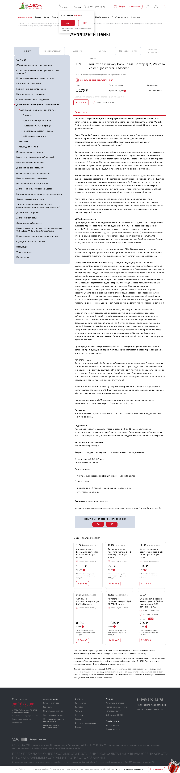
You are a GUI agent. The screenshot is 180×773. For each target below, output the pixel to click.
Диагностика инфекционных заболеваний (37, 105)
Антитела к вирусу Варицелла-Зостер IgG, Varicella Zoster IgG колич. (87, 553)
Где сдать (47, 707)
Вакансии (78, 715)
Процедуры (22, 247)
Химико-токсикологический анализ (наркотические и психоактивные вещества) (38, 206)
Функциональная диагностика (31, 242)
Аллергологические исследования (33, 173)
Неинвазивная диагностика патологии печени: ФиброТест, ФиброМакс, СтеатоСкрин (39, 229)
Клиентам (110, 699)
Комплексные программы (153, 51)
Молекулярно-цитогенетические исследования (40, 194)
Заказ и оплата (112, 725)
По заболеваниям (128, 51)
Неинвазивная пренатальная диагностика (37, 236)
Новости (78, 719)
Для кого (77, 51)
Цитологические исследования (31, 178)
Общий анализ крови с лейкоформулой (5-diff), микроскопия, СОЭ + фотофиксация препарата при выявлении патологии (151, 603)
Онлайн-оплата (112, 721)
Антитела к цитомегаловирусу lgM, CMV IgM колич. (119, 601)
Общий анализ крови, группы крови (34, 65)
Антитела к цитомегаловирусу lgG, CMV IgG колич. (87, 601)
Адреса (77, 7)
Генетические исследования (30, 163)
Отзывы (77, 727)
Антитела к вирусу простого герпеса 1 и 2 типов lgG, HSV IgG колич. (119, 553)
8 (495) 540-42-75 (150, 699)
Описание (81, 112)
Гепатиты (27, 115)
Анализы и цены (50, 699)
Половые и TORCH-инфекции (37, 126)
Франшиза (79, 711)
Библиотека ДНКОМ (115, 715)
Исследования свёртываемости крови (35, 78)
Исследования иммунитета (29, 152)
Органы (103, 51)
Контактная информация (85, 723)
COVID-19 (21, 60)
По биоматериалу (52, 51)
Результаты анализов (115, 703)
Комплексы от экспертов (28, 84)
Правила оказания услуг (22, 719)
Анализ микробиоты (26, 218)
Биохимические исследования (31, 89)
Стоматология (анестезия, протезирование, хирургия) (38, 71)
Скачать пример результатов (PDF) (97, 80)
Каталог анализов (51, 703)
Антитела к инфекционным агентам (38, 110)
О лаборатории (81, 703)
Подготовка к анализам (53, 711)
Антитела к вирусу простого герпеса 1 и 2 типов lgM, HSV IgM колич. (151, 553)
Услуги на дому (24, 252)
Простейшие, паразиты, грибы (38, 131)
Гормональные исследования (30, 94)
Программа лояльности (116, 707)
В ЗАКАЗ (81, 103)
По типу (27, 51)
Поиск (164, 6)
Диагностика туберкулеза (29, 223)
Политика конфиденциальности (25, 716)
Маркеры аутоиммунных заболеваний (35, 157)
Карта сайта (17, 723)
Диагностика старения (27, 213)
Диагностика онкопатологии (30, 168)
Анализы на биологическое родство (34, 189)
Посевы (24, 141)
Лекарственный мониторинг (30, 199)
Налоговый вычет (113, 711)
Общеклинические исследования (32, 99)
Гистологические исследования (32, 184)
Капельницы (22, 257)
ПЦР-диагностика (29, 147)
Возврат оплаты (113, 729)
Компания (78, 699)
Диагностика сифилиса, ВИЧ (37, 120)
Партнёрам (79, 707)
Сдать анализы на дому (53, 715)
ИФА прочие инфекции (34, 136)
